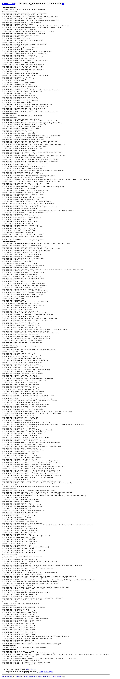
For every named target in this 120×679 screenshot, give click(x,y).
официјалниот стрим (46, 672)
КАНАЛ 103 (8, 3)
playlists (25, 676)
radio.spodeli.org (7, 676)
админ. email (33, 676)
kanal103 (18, 676)
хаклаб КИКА (56, 676)
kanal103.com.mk (45, 676)
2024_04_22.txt (31, 669)
